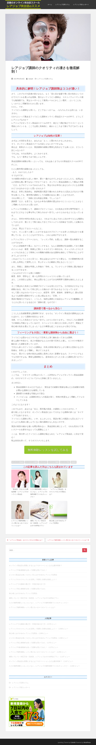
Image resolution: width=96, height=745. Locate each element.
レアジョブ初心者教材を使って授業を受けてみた (27, 589)
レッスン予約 (65, 462)
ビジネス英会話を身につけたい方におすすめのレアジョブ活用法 (33, 575)
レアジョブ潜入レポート (81, 4)
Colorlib (73, 742)
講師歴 (73, 462)
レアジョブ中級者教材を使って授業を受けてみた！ (28, 570)
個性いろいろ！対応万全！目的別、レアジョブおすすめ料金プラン (38, 523)
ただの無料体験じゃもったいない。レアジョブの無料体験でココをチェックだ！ (38, 493)
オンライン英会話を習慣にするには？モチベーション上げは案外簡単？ (35, 565)
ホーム (50, 4)
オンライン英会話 (18, 462)
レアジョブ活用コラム (62, 4)
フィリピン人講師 (31, 462)
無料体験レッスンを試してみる (48, 450)
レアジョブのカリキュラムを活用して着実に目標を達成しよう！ (33, 579)
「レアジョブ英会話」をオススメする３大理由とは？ (57, 491)
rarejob (30, 79)
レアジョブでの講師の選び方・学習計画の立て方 (27, 584)
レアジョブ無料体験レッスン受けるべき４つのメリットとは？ (19, 523)
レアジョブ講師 (54, 462)
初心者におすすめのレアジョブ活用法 (57, 522)
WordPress (87, 742)
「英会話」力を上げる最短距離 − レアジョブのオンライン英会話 (20, 491)
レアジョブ (42, 462)
